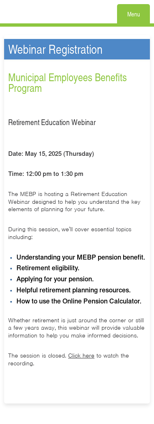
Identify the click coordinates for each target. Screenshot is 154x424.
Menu (133, 13)
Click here (81, 355)
